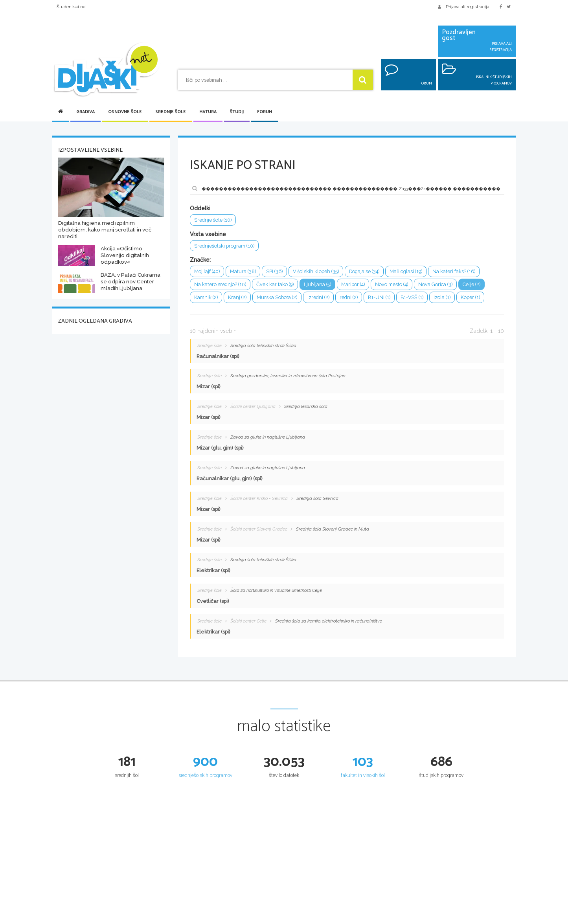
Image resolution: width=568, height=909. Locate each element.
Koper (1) (470, 298)
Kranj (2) (237, 298)
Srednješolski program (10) (224, 246)
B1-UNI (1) (379, 298)
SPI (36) (274, 272)
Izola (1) (442, 298)
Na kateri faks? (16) (455, 272)
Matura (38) (243, 272)
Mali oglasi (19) (406, 272)
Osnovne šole (125, 112)
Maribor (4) (353, 285)
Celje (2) (472, 285)
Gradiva (85, 112)
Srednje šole (170, 112)
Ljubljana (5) (317, 285)
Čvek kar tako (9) (275, 285)
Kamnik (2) (206, 298)
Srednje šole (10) (213, 220)
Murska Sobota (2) (277, 298)
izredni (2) (318, 298)
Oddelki (200, 208)
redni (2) (349, 298)
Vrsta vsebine (208, 234)
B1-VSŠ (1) (412, 298)
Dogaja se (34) (364, 272)
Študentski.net (72, 6)
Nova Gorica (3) (436, 285)
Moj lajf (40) (207, 272)
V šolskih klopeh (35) (316, 272)
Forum (264, 112)
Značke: (200, 260)
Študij (237, 112)
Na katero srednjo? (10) (220, 285)
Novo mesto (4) (391, 285)
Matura (208, 112)
